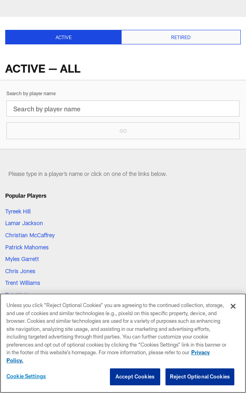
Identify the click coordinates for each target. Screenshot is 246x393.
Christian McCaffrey (30, 235)
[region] (123, 343)
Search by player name (31, 93)
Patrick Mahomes (27, 247)
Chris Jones (20, 271)
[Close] (233, 306)
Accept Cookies (135, 376)
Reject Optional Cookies (200, 376)
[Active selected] (63, 37)
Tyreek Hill (18, 211)
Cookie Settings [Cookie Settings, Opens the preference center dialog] (26, 376)
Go (123, 131)
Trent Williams (22, 282)
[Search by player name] (123, 108)
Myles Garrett (22, 258)
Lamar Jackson (24, 222)
